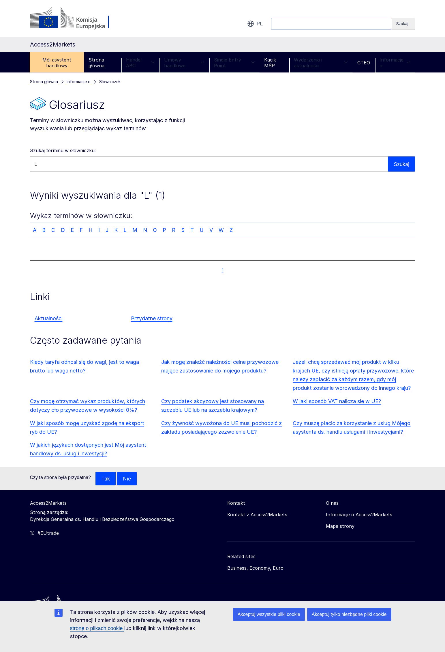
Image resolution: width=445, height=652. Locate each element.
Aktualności (49, 318)
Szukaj (401, 164)
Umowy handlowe (184, 62)
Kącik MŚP (270, 62)
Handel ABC (140, 62)
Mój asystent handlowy (56, 62)
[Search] (403, 23)
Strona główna (96, 62)
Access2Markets (48, 503)
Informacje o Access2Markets (359, 515)
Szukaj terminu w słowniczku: (63, 150)
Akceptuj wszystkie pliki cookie (269, 614)
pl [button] (255, 23)
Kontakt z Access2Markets (257, 515)
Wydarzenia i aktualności (321, 62)
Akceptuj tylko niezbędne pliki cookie (349, 614)
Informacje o (395, 62)
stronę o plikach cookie (97, 628)
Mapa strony (340, 526)
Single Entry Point (234, 62)
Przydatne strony (151, 318)
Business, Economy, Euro (255, 568)
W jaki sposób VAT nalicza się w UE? (337, 401)
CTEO (363, 63)
